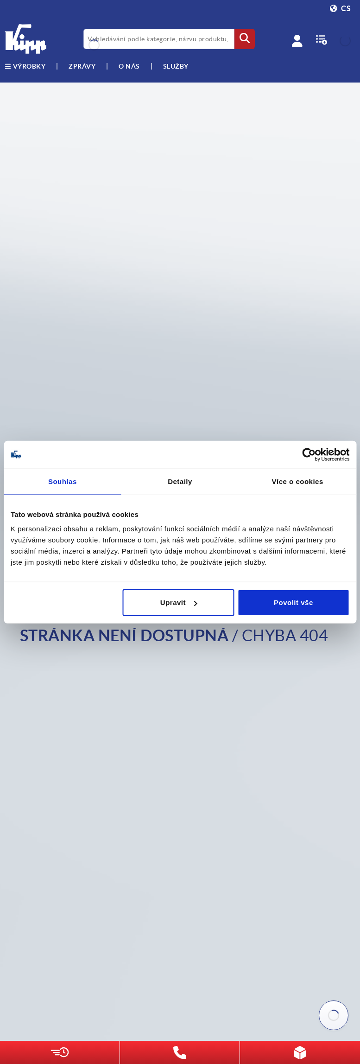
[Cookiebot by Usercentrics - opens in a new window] (308, 454)
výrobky (25, 66)
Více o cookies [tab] (297, 481)
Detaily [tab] (180, 481)
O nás (129, 66)
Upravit (178, 602)
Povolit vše (293, 602)
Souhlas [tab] (62, 481)
